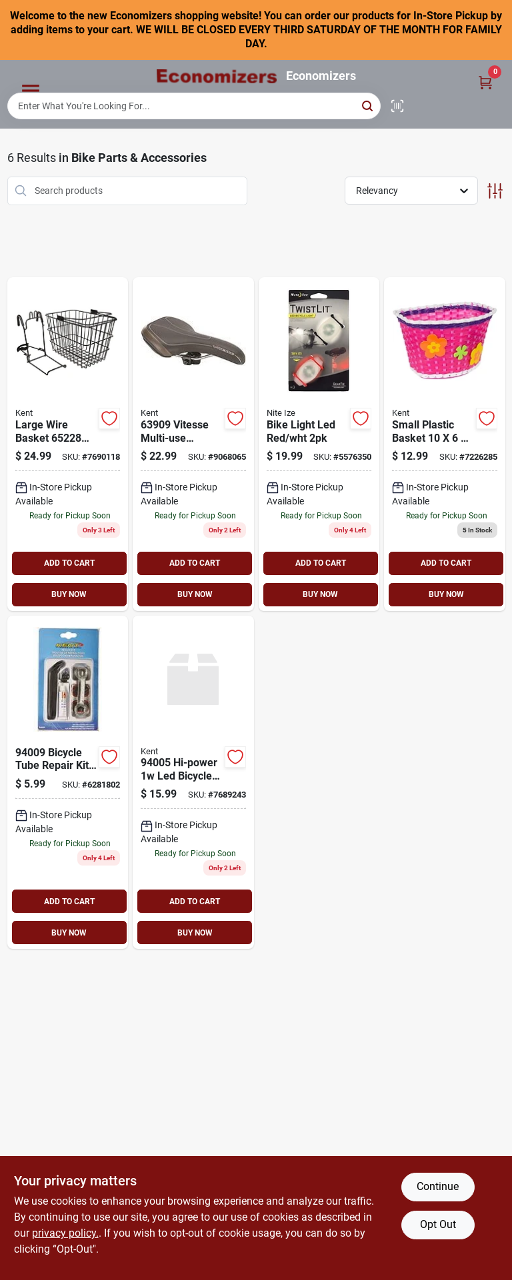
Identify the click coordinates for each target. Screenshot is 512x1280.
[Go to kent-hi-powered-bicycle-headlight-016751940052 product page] (193, 783)
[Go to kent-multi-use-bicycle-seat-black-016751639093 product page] (193, 444)
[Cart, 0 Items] (485, 82)
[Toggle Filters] (495, 191)
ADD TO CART (69, 563)
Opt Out (438, 1224)
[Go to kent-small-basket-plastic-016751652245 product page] (444, 444)
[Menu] (30, 91)
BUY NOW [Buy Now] (69, 594)
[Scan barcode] (397, 106)
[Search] (368, 105)
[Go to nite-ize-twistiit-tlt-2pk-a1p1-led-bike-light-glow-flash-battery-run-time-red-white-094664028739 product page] (319, 444)
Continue (438, 1186)
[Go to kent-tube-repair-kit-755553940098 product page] (68, 783)
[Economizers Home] (217, 76)
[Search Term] (194, 106)
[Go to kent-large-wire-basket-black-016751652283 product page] (68, 444)
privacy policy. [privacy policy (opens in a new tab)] (65, 1233)
